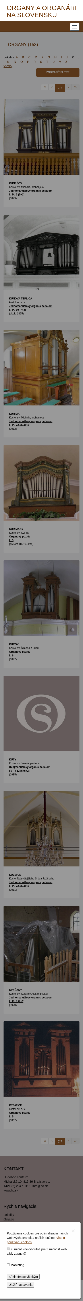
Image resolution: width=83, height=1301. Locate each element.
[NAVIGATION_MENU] (74, 27)
